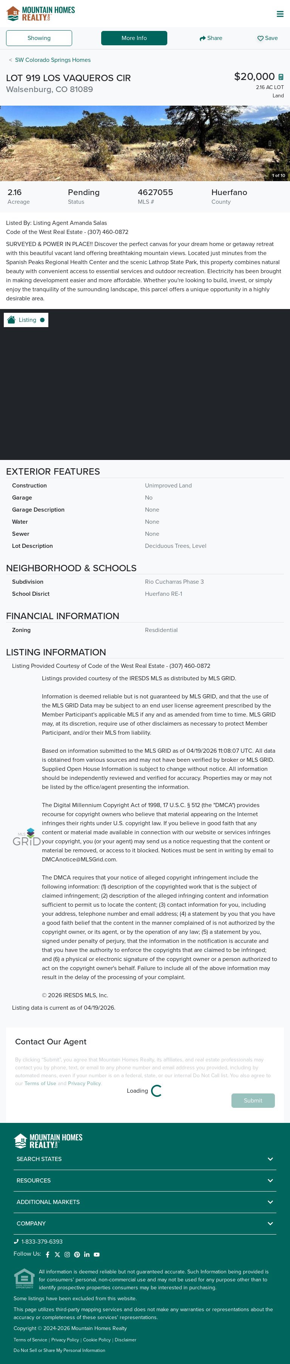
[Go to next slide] (270, 143)
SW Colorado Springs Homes (53, 60)
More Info (134, 38)
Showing (39, 38)
